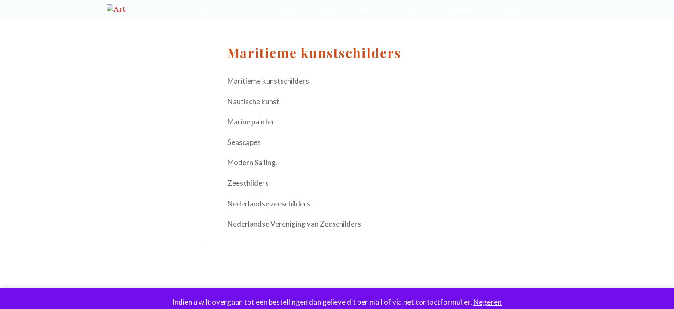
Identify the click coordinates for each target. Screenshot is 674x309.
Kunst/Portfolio (344, 10)
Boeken (405, 10)
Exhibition (456, 10)
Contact (509, 10)
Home (199, 10)
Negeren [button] (487, 301)
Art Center (278, 10)
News (239, 10)
